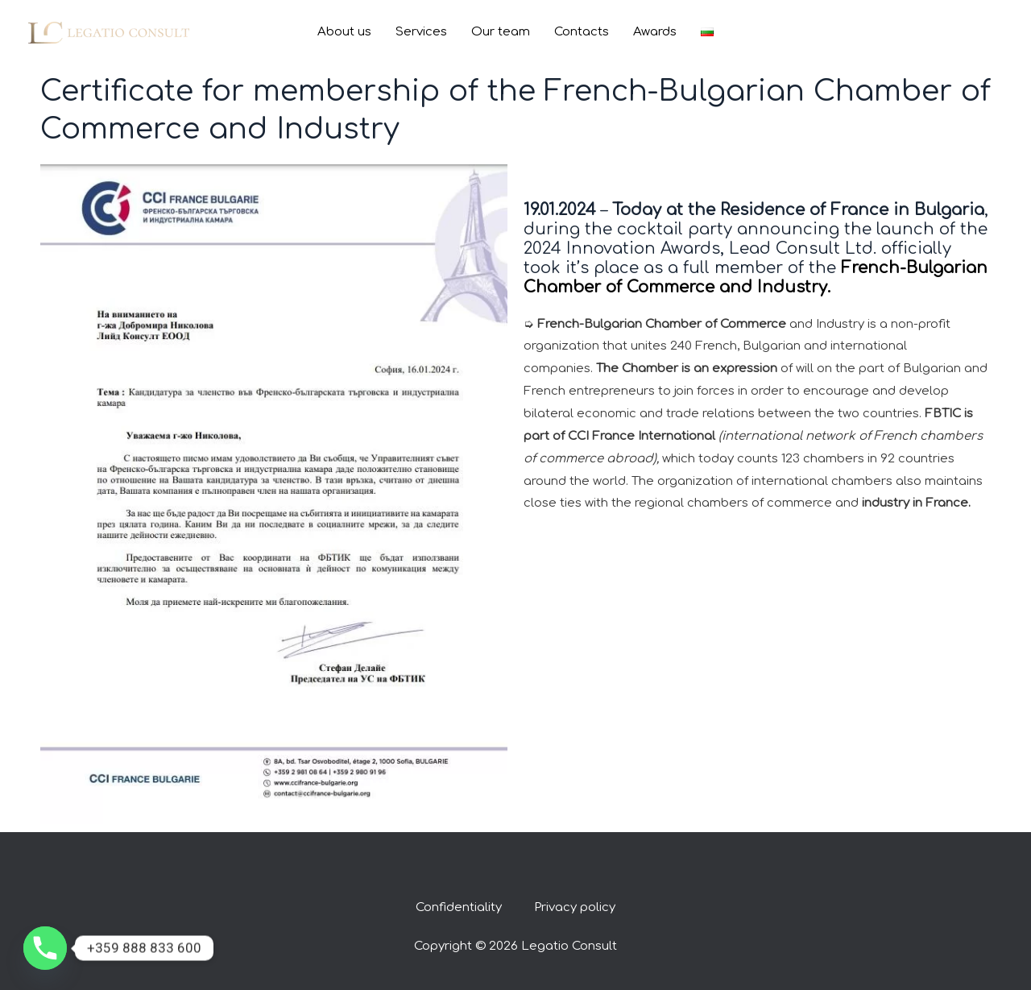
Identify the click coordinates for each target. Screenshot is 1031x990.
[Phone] (45, 948)
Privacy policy (574, 907)
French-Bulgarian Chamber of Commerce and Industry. (756, 277)
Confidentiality (459, 907)
